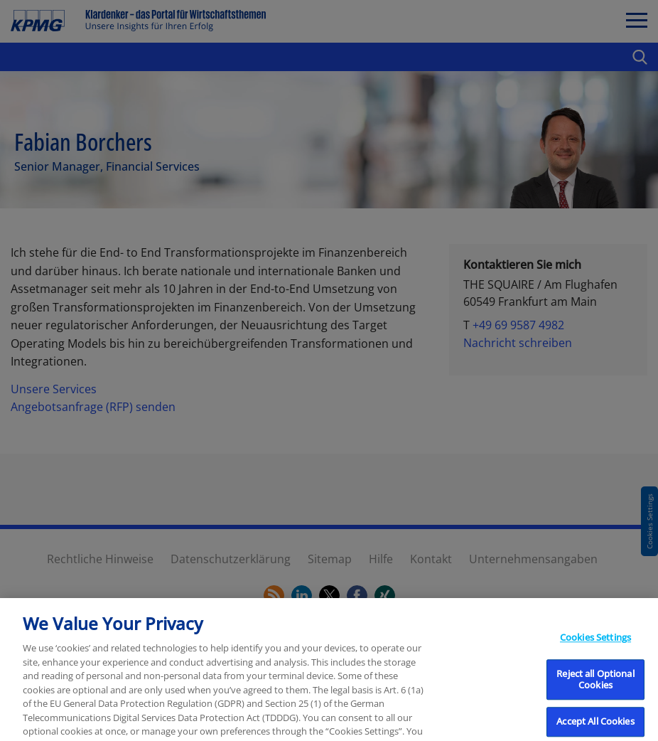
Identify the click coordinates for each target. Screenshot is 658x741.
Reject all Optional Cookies (595, 691)
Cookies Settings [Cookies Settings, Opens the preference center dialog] (595, 649)
